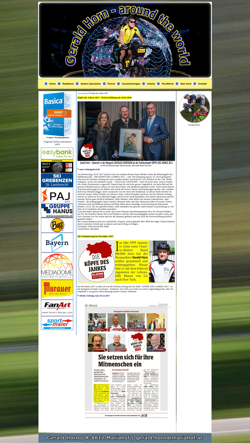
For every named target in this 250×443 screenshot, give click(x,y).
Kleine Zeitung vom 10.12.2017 (94, 295)
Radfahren (68, 83)
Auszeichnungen (131, 83)
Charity (151, 83)
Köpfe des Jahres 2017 (99, 93)
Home (52, 83)
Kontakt (202, 83)
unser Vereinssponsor (58, 137)
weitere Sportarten (90, 83)
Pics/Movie (168, 83)
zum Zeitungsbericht (89, 169)
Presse (111, 83)
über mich (185, 83)
